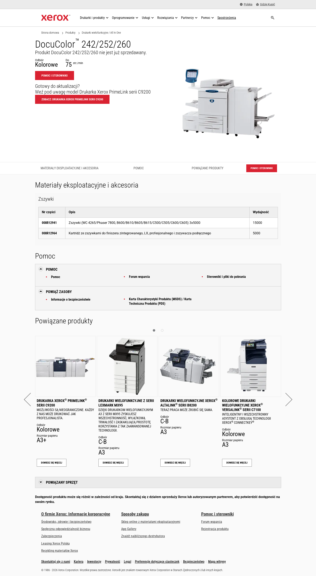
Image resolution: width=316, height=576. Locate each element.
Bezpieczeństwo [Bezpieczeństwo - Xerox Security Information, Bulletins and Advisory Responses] (193, 561)
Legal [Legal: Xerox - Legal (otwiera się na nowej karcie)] (127, 561)
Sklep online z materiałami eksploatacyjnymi (150, 522)
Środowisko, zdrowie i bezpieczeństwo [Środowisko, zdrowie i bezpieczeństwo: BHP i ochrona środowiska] (66, 522)
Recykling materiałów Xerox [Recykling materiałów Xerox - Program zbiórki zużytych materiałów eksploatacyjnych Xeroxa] (59, 551)
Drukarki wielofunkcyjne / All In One (101, 32)
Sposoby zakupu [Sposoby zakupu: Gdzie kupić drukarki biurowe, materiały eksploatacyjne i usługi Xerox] (135, 514)
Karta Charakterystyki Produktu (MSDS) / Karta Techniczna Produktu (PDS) (160, 301)
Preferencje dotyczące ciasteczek (157, 561)
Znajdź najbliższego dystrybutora (143, 536)
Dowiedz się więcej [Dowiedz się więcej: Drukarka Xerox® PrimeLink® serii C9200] (51, 462)
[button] (30, 399)
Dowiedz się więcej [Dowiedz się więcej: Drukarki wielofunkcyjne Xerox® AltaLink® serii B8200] (175, 462)
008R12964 (49, 233)
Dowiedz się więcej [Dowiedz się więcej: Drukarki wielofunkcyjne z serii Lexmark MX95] (113, 462)
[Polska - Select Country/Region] (246, 4)
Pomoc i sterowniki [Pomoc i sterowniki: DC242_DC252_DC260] (54, 75)
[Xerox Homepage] (56, 17)
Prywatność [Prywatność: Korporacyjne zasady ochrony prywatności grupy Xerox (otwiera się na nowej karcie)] (112, 561)
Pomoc (55, 277)
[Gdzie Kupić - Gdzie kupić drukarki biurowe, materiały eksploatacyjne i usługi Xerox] (265, 4)
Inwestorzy (94, 561)
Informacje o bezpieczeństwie (70, 299)
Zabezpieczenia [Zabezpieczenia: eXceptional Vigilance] (51, 536)
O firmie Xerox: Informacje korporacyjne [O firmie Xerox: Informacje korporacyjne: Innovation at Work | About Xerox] (75, 514)
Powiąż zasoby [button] (59, 292)
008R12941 (49, 223)
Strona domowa (50, 32)
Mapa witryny (217, 561)
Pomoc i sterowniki (217, 514)
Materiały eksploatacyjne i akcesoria (69, 168)
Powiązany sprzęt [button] (62, 482)
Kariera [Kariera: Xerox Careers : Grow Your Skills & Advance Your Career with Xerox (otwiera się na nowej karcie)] (78, 561)
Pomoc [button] (51, 269)
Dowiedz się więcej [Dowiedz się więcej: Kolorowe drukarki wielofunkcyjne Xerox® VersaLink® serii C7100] (237, 462)
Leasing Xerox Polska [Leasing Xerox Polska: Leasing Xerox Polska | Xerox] (55, 543)
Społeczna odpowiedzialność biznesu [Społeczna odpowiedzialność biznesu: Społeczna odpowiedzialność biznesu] (65, 529)
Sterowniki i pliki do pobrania (226, 277)
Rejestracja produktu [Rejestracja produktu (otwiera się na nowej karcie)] (215, 529)
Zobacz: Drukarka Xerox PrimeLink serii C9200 (72, 99)
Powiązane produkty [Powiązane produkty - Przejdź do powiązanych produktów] (207, 168)
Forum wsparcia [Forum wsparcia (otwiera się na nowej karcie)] (211, 522)
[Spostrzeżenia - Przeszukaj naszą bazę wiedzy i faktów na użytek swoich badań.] (227, 17)
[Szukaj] (272, 17)
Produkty (70, 32)
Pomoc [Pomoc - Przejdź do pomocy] (138, 168)
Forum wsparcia (139, 277)
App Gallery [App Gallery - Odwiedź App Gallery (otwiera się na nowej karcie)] (128, 529)
